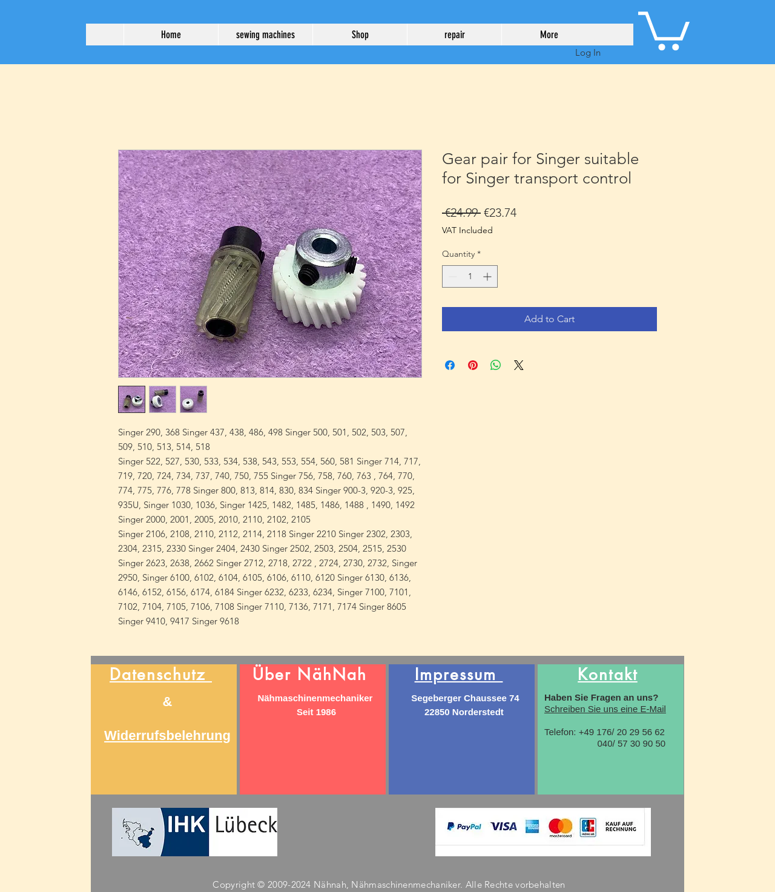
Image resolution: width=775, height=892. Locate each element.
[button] (664, 28)
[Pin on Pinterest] (473, 365)
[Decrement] (451, 276)
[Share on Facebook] (450, 365)
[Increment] (488, 276)
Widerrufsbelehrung (167, 735)
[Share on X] (519, 365)
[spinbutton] (470, 276)
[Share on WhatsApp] (496, 365)
